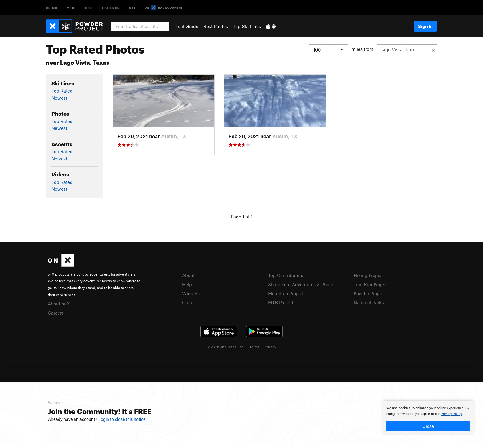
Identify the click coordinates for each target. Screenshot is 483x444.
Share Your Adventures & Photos (301, 284)
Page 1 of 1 (242, 216)
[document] (428, 418)
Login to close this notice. (122, 419)
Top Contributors (285, 275)
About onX (59, 303)
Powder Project (369, 293)
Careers (56, 313)
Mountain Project (286, 293)
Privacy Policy (451, 414)
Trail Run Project (371, 284)
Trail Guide (186, 26)
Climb (52, 8)
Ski (132, 8)
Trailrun (111, 8)
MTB (71, 8)
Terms (254, 347)
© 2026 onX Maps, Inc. (225, 347)
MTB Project (280, 302)
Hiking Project (368, 275)
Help (187, 284)
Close (428, 426)
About (188, 275)
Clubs (188, 302)
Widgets (191, 293)
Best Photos (215, 26)
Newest (59, 98)
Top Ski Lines (247, 26)
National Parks (369, 302)
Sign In (425, 26)
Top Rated (62, 90)
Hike (88, 8)
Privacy (270, 347)
